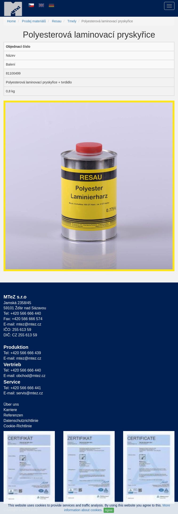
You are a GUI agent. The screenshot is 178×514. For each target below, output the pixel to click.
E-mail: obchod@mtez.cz (24, 376)
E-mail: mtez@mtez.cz (22, 324)
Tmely (71, 21)
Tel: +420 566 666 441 (22, 388)
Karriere (10, 410)
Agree (109, 510)
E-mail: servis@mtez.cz (23, 393)
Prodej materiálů (34, 21)
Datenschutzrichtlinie (21, 421)
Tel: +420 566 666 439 (22, 353)
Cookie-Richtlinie (18, 426)
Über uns (11, 404)
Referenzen (13, 415)
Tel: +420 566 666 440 (22, 313)
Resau (56, 21)
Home (11, 21)
